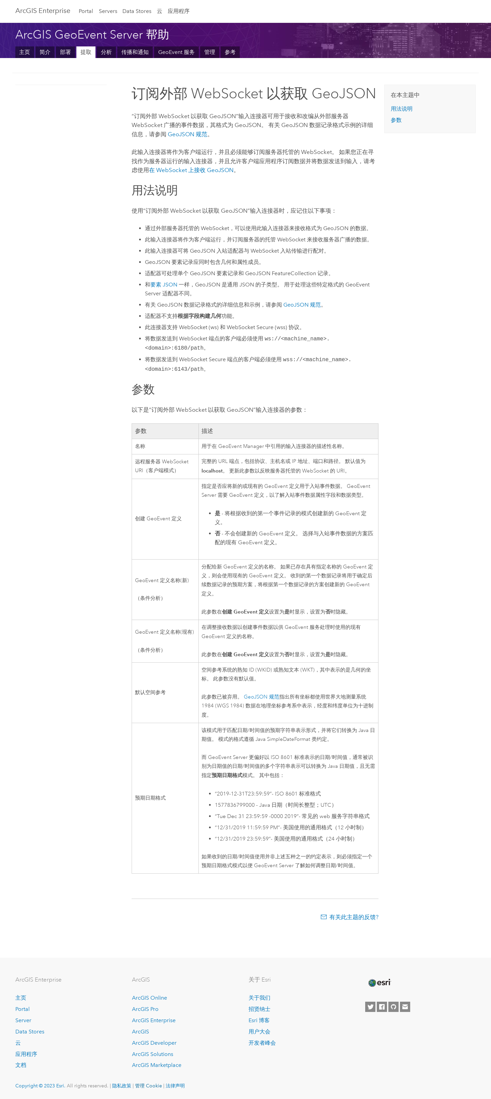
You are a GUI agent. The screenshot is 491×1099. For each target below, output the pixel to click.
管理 (209, 52)
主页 (24, 52)
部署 (65, 52)
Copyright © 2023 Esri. (40, 1085)
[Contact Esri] (405, 1007)
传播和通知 (135, 52)
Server (23, 1020)
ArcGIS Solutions (152, 1054)
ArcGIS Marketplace (156, 1065)
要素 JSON (163, 284)
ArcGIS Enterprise (42, 10)
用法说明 (402, 108)
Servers (108, 11)
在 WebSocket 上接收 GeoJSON (191, 170)
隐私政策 (121, 1085)
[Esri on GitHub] (393, 1007)
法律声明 (175, 1085)
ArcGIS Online (149, 998)
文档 (20, 1065)
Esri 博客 (259, 1020)
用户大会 (259, 1031)
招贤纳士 (259, 1009)
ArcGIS (140, 1031)
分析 (106, 52)
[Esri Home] (379, 983)
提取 (85, 52)
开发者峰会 (262, 1043)
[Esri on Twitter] (370, 1007)
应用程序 (179, 11)
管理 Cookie (148, 1085)
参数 (396, 120)
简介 (45, 52)
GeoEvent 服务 (176, 52)
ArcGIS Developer (154, 1043)
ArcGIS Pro (145, 1009)
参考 (230, 52)
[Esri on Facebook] (382, 1007)
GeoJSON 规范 (187, 134)
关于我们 (259, 998)
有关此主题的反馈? (353, 917)
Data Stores (136, 11)
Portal (86, 11)
